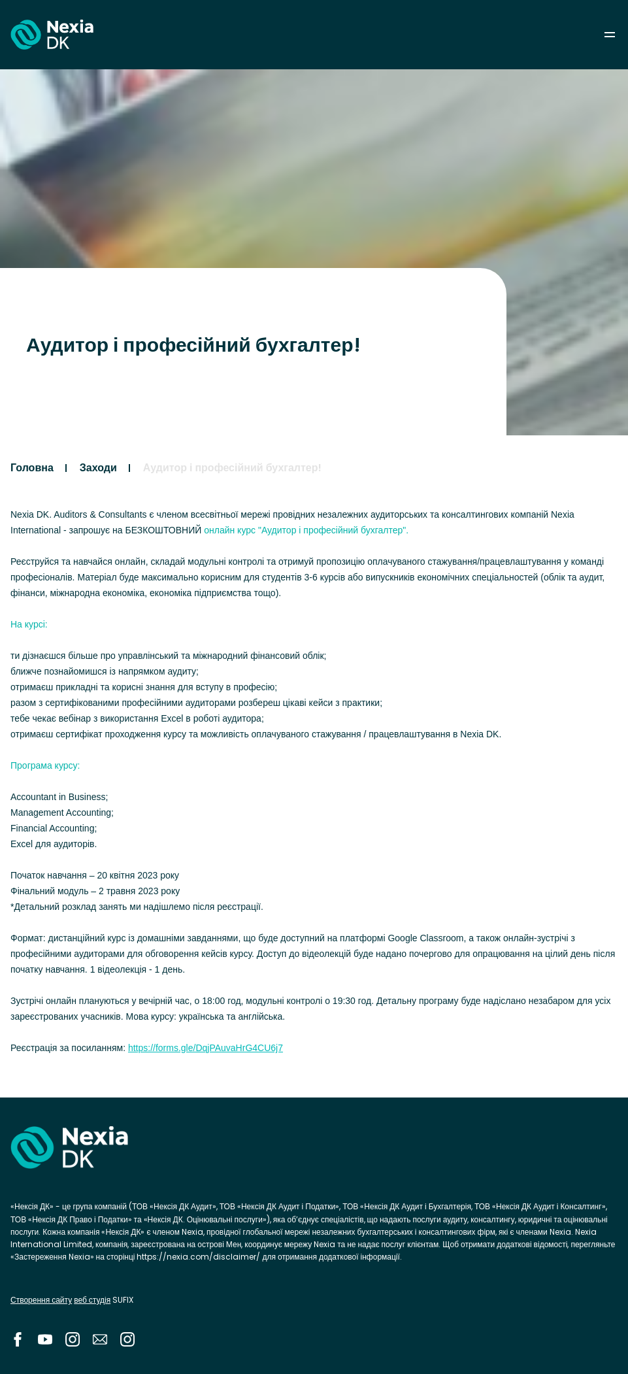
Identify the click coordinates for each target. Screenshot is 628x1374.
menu (610, 34)
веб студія (92, 1299)
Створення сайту (41, 1299)
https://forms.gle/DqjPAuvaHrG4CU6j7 (205, 1048)
